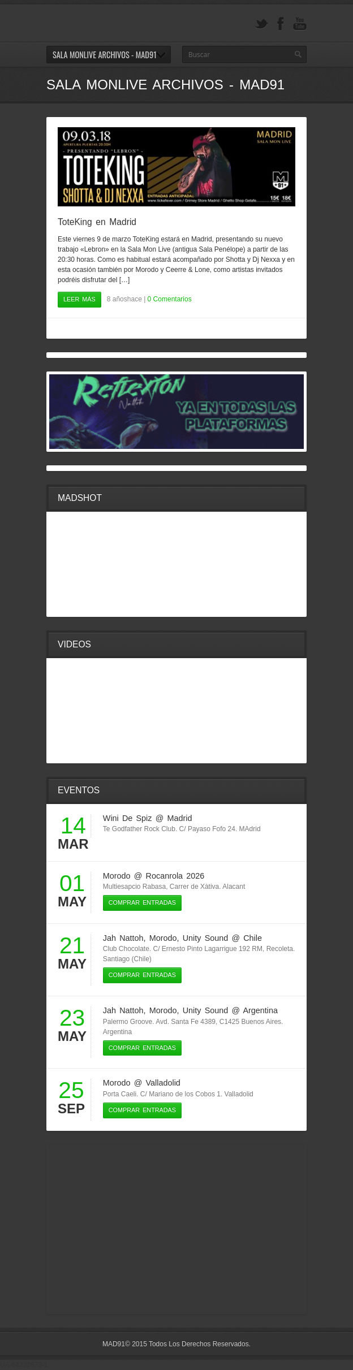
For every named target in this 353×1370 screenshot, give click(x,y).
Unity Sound (206, 938)
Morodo (117, 875)
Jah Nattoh (123, 938)
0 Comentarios (170, 299)
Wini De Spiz (127, 818)
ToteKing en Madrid (97, 222)
